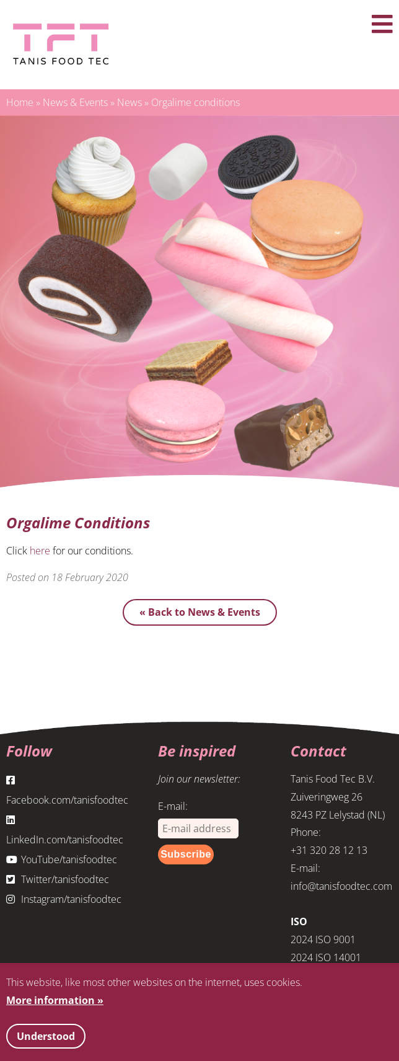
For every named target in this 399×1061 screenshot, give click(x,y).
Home (19, 102)
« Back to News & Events (199, 612)
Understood (46, 1036)
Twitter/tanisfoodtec (57, 879)
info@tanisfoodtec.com (341, 886)
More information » (54, 1000)
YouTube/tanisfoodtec (61, 859)
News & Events (75, 102)
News (129, 102)
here (40, 550)
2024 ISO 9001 (323, 939)
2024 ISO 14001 (326, 957)
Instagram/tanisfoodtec (63, 899)
